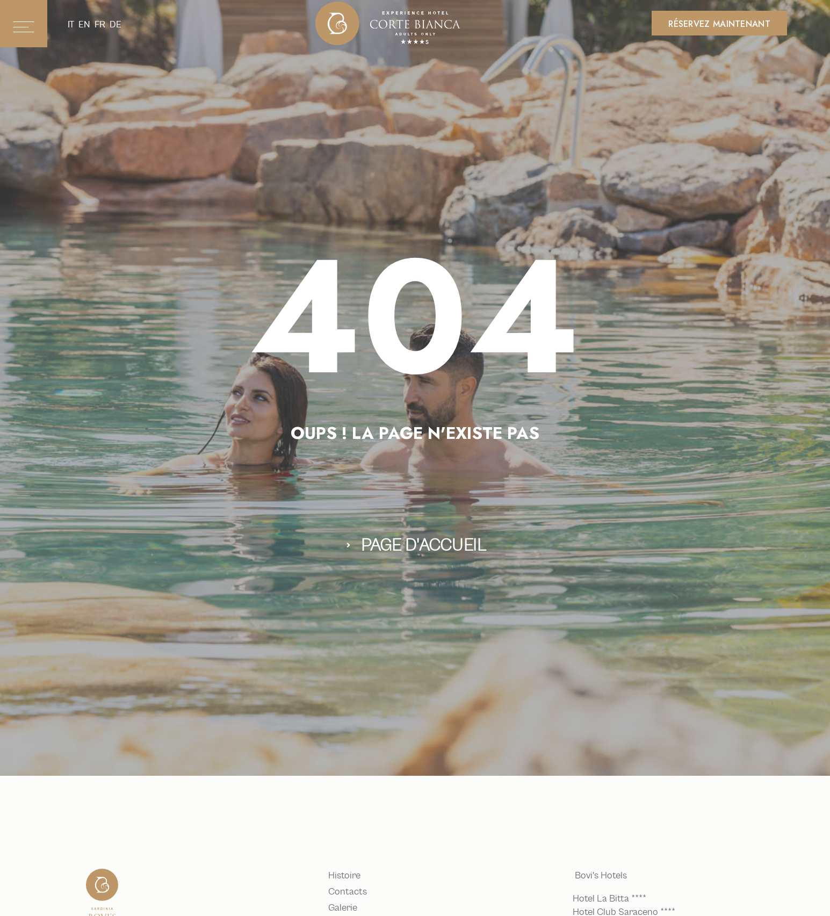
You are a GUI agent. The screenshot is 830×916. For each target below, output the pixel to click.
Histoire (347, 876)
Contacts (350, 892)
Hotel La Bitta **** (611, 899)
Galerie (345, 908)
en (84, 24)
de (115, 24)
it (71, 24)
